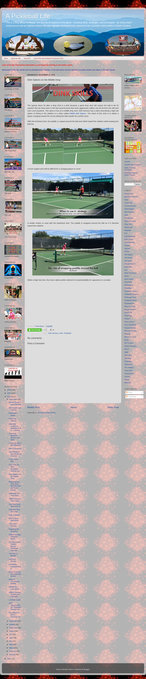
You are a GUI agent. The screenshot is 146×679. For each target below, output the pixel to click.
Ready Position (130, 328)
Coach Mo (128, 203)
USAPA (127, 162)
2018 (9, 390)
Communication (130, 206)
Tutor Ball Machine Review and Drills (14, 437)
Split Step (128, 355)
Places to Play (129, 306)
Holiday (127, 245)
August (12, 631)
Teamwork (128, 364)
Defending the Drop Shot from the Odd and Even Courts (15, 486)
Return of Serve (130, 337)
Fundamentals (129, 236)
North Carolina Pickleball (129, 169)
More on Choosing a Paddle (14, 582)
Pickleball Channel (131, 294)
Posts (129, 392)
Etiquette (127, 230)
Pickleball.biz (129, 303)
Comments (131, 397)
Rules (126, 340)
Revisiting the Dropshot (14, 530)
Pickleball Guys (130, 297)
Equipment (128, 227)
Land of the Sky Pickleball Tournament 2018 (48, 58)
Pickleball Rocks (130, 300)
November (13, 621)
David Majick (129, 209)
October (12, 624)
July (11, 634)
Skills (126, 352)
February (13, 651)
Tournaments (129, 374)
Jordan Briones (130, 264)
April (11, 644)
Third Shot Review (13, 525)
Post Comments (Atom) (47, 413)
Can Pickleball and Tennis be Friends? (15, 454)
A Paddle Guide (15, 600)
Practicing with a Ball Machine (15, 444)
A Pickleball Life (28, 16)
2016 (9, 397)
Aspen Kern (128, 194)
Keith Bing (128, 267)
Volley (126, 380)
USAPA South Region (132, 165)
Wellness (127, 383)
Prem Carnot (129, 322)
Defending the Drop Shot (14, 494)
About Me (27, 58)
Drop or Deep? (14, 515)
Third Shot (128, 370)
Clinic (126, 200)
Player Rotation (130, 309)
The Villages (129, 367)
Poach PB (128, 313)
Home (6, 58)
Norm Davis (128, 279)
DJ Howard (128, 218)
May (11, 641)
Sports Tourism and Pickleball (15, 403)
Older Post (113, 407)
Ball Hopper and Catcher (15, 409)
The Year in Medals (13, 555)
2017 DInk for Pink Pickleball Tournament (14, 468)
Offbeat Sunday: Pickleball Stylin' (15, 537)
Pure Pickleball (130, 325)
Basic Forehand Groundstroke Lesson (15, 574)
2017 (9, 393)
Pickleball (67, 333)
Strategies (128, 361)
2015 (9, 659)
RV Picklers (128, 343)
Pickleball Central (131, 291)
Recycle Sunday (130, 331)
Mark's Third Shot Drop (13, 519)
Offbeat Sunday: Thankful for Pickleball (15, 594)
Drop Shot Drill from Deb (14, 511)
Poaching (128, 316)
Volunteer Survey (12, 560)
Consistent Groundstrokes (15, 566)
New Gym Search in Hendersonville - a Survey (15, 427)
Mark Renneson (130, 273)
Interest (127, 248)
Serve (126, 349)
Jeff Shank (128, 258)
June (11, 638)
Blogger (87, 669)
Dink (61, 333)
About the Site (16, 58)
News (126, 276)
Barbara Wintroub (131, 197)
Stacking (127, 358)
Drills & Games (130, 221)
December (13, 399)
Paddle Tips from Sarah (14, 588)
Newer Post (33, 407)
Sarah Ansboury (130, 346)
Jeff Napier (128, 255)
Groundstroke (129, 242)
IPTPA (126, 252)
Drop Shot (128, 224)
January (12, 654)
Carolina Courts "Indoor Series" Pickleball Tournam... (15, 546)
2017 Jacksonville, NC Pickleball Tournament (15, 606)
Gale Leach (128, 239)
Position (127, 319)
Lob (125, 270)
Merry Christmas (15, 449)
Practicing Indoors (12, 420)
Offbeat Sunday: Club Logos (15, 500)
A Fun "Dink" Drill (13, 460)
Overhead (128, 282)
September (13, 628)
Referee (127, 334)
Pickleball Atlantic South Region (131, 174)
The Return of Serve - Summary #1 (14, 615)
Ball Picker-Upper (13, 414)
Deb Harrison (53, 333)
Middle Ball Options (77, 113)
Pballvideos (128, 285)
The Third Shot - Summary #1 (15, 505)
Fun (125, 233)
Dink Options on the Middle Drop (15, 476)
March (11, 648)
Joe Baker (128, 261)
